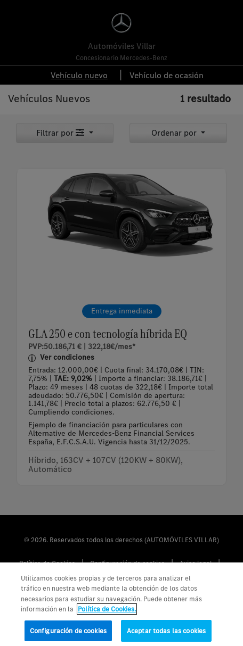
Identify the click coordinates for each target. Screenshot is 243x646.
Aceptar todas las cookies (166, 634)
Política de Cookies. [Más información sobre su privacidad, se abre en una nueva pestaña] (107, 612)
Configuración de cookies (68, 634)
